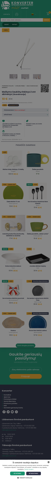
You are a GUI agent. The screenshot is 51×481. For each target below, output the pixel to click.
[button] (25, 478)
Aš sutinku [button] (17, 473)
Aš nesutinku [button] (33, 473)
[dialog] (25, 240)
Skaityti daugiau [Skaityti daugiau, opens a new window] (29, 469)
